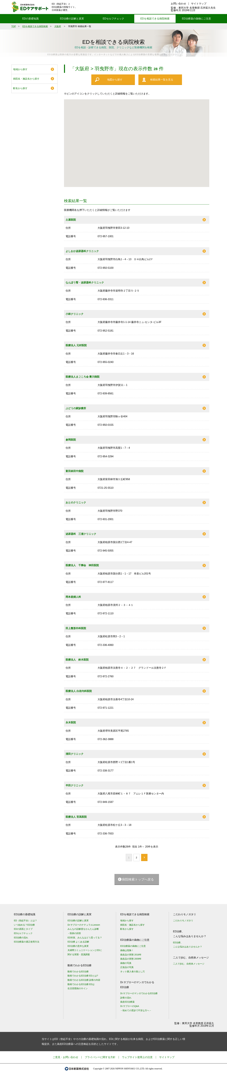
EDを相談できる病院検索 (154, 18)
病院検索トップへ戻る (138, 879)
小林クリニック (74, 314)
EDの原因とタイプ (23, 929)
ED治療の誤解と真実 (72, 18)
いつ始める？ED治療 (24, 925)
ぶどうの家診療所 (76, 408)
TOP (13, 26)
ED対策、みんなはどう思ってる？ (85, 937)
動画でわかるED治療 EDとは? (83, 975)
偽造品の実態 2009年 (130, 958)
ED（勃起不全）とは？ (25, 920)
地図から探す (114, 79)
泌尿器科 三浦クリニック (81, 534)
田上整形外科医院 (76, 628)
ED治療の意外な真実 (78, 946)
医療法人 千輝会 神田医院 (82, 565)
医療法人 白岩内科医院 (79, 691)
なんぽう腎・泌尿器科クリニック (85, 282)
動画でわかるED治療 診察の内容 (84, 980)
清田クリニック (74, 754)
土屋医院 (71, 219)
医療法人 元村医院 (76, 345)
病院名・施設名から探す (26, 78)
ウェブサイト (137, 1057)
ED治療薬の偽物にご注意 (196, 18)
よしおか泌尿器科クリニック (82, 251)
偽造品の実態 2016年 (130, 954)
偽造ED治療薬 (127, 1002)
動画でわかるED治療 (78, 971)
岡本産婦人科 (73, 596)
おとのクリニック (76, 502)
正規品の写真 (127, 967)
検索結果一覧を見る (161, 79)
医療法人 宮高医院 (76, 816)
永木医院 (71, 722)
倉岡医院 (71, 439)
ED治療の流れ (21, 937)
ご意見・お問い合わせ (65, 1057)
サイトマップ (198, 3)
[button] (141, 141)
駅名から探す (20, 88)
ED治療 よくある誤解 (78, 941)
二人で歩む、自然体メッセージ (188, 963)
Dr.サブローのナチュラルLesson (84, 925)
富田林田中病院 (74, 471)
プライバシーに (100, 1057)
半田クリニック (74, 785)
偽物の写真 (125, 963)
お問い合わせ (178, 3)
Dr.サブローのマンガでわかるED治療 (138, 993)
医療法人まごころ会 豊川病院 (82, 376)
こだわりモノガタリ (183, 920)
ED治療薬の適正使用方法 (26, 941)
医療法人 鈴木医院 (77, 659)
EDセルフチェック (113, 18)
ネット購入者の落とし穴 (132, 971)
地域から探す (20, 69)
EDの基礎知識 (30, 18)
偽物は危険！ (127, 950)
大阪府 (57, 26)
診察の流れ (125, 997)
